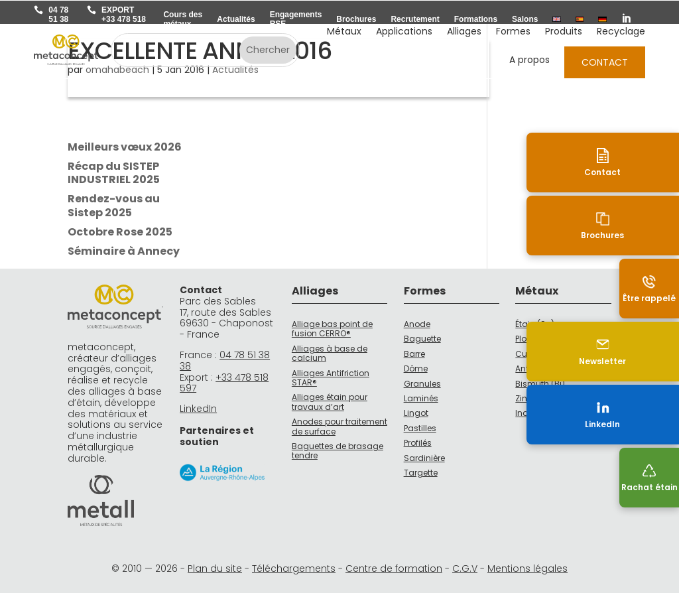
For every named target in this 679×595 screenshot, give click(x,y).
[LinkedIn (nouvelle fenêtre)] (649, 414)
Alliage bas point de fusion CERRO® (332, 330)
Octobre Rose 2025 (120, 233)
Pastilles (420, 430)
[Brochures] (649, 225)
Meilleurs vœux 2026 (125, 149)
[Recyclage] (649, 477)
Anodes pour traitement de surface (339, 428)
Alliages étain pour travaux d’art (329, 403)
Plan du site (215, 570)
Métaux (344, 32)
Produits (563, 32)
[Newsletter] (649, 351)
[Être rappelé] (649, 288)
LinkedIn (198, 410)
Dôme (416, 370)
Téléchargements (294, 570)
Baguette (422, 340)
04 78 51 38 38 (225, 362)
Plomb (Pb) (536, 340)
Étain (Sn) (534, 326)
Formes (513, 32)
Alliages (464, 32)
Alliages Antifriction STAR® (330, 379)
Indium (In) (537, 415)
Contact (605, 62)
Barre (414, 356)
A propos (529, 60)
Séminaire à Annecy (124, 253)
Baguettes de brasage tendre (337, 452)
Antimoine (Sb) (545, 370)
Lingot (416, 415)
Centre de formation (393, 570)
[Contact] (649, 162)
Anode (417, 326)
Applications (404, 32)
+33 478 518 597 (224, 385)
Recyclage (621, 32)
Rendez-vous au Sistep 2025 (114, 207)
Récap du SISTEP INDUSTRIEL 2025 (114, 175)
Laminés (421, 400)
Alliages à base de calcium (329, 355)
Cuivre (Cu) (538, 356)
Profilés (418, 444)
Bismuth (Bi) (540, 385)
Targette (421, 474)
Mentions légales (527, 570)
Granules (422, 385)
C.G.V (464, 570)
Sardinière (424, 460)
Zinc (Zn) (533, 400)
